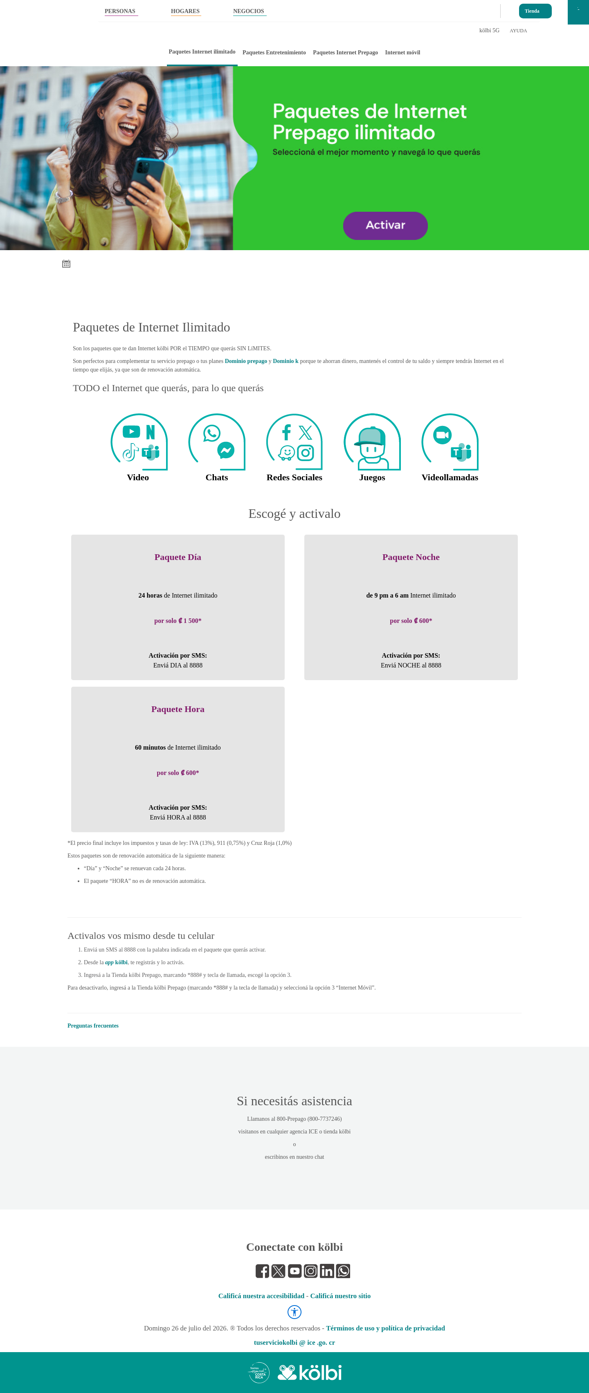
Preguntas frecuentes (93, 1026)
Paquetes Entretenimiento (274, 52)
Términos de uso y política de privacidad (385, 1328)
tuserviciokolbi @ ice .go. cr (294, 1342)
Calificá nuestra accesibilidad (261, 1296)
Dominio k (286, 361)
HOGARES (185, 11)
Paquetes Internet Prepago (345, 52)
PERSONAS (120, 11)
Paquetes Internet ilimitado (202, 52)
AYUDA (518, 31)
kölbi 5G (489, 30)
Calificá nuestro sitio (340, 1296)
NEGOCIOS (248, 11)
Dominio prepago (246, 361)
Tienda (532, 9)
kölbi (116, 962)
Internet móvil (402, 52)
